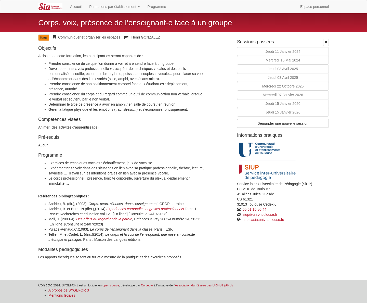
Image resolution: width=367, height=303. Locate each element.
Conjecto (147, 285)
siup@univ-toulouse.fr (259, 214)
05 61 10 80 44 (254, 209)
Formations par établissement (114, 7)
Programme (156, 7)
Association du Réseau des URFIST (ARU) (203, 285)
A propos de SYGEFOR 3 (68, 290)
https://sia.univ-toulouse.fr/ (263, 220)
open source (110, 285)
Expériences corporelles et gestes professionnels (145, 209)
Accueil (76, 7)
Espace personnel (314, 7)
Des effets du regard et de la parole (104, 219)
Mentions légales (61, 295)
